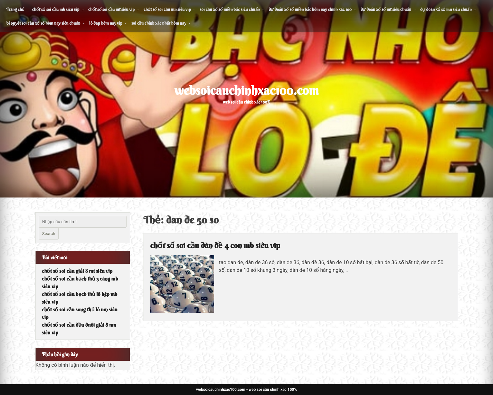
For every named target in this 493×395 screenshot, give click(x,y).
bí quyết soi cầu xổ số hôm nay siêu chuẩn (43, 23)
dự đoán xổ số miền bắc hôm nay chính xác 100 (310, 9)
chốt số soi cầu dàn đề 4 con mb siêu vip (215, 245)
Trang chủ (15, 9)
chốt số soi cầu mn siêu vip (167, 9)
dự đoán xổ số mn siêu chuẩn (446, 9)
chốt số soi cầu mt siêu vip (111, 9)
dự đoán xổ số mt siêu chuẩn (386, 9)
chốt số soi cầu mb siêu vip (55, 9)
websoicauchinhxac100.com (246, 90)
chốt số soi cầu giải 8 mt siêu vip (77, 271)
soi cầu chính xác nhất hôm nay (158, 23)
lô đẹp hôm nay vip (105, 23)
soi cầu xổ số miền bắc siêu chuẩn (230, 9)
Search (48, 233)
